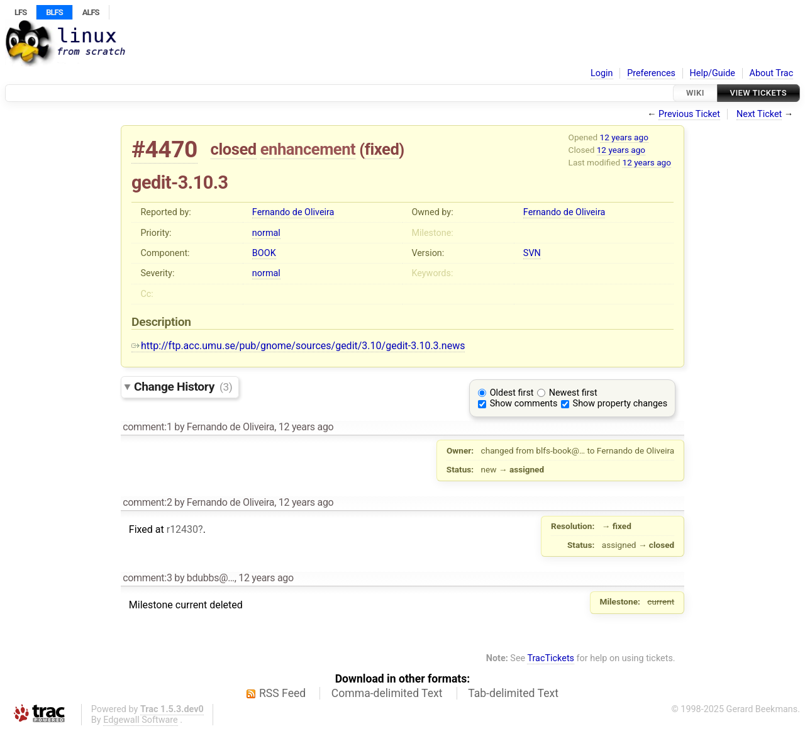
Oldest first (512, 393)
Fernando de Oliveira (293, 212)
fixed (382, 149)
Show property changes (620, 403)
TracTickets (550, 658)
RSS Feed (282, 693)
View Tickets (758, 93)
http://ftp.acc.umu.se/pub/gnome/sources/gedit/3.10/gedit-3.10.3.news (298, 346)
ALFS (90, 12)
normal (266, 233)
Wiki (695, 93)
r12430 (182, 529)
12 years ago (624, 137)
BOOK (264, 253)
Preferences (651, 73)
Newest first (573, 393)
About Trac (772, 73)
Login (602, 73)
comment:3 (147, 578)
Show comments (524, 403)
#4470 (164, 149)
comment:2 (147, 502)
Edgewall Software (140, 720)
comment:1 (147, 427)
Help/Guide (712, 73)
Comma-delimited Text (387, 693)
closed (234, 149)
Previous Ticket (689, 114)
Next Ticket (759, 114)
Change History (183, 386)
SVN (532, 253)
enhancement (308, 149)
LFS (20, 12)
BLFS (54, 12)
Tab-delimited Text (513, 693)
